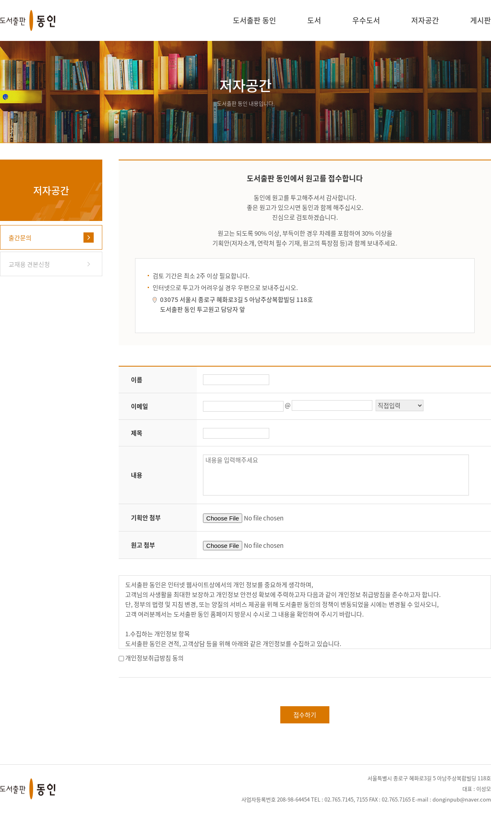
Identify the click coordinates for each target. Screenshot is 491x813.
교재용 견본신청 (29, 264)
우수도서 (366, 21)
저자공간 (425, 21)
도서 (314, 21)
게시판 (480, 21)
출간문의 (20, 237)
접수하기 (304, 714)
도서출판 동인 (254, 21)
